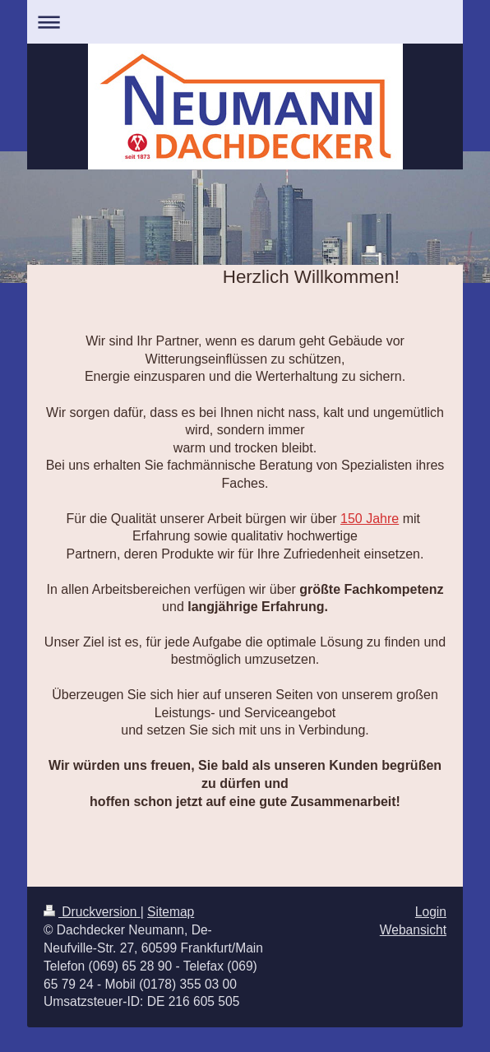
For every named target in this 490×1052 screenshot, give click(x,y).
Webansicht (413, 930)
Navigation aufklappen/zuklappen (245, 21)
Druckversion (92, 912)
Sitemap (170, 912)
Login (430, 912)
